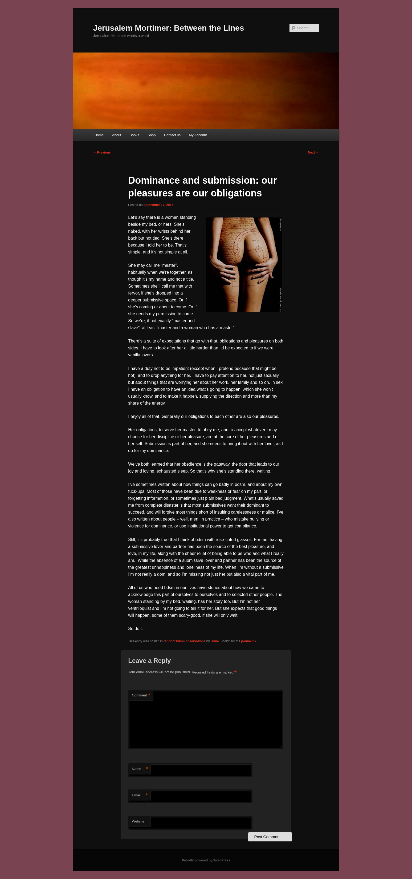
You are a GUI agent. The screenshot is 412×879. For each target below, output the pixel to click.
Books (134, 135)
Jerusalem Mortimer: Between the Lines (168, 27)
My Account (198, 135)
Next (313, 152)
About (116, 135)
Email (140, 795)
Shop (152, 135)
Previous (102, 152)
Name (140, 769)
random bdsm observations (184, 641)
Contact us (172, 135)
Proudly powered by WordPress (206, 860)
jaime (215, 641)
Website (138, 821)
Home (99, 135)
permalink (248, 641)
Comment (141, 695)
